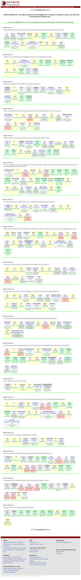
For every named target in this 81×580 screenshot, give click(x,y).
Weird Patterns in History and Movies (13, 568)
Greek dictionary (34, 551)
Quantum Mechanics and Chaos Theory (13, 542)
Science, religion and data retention (12, 557)
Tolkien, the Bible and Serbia (11, 570)
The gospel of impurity (35, 557)
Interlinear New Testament (36, 544)
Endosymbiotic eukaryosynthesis (38, 562)
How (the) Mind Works (10, 572)
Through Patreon (60, 551)
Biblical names (33, 542)
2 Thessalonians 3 (40, 10)
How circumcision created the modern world (14, 559)
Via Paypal (58, 553)
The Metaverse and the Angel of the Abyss (14, 561)
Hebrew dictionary (34, 549)
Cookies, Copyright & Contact (63, 542)
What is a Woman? (8, 562)
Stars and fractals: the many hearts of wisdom (14, 548)
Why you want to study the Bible (38, 564)
